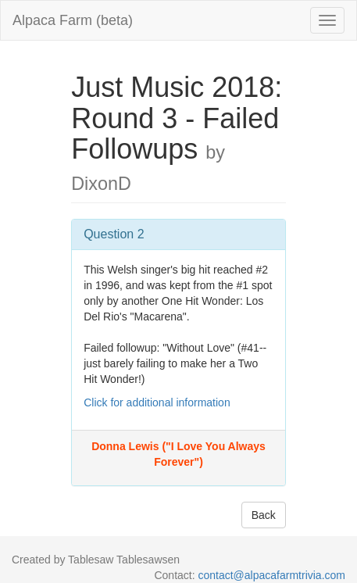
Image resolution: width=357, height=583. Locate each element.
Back (264, 515)
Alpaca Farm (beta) (72, 20)
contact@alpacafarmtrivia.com (271, 575)
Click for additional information (157, 402)
